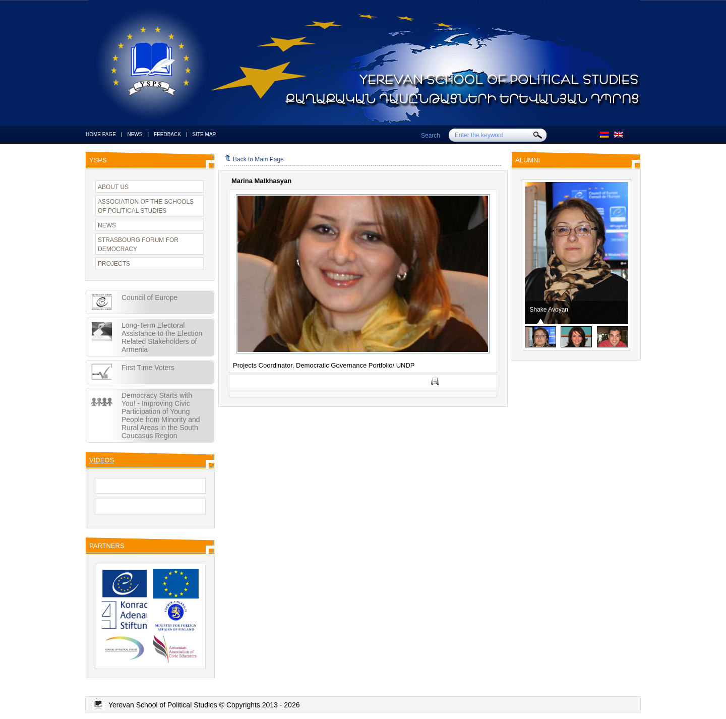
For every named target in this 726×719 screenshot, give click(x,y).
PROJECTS (114, 263)
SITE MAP (204, 134)
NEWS (134, 134)
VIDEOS (101, 460)
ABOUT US (113, 187)
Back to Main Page (254, 159)
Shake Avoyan (549, 309)
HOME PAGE (101, 134)
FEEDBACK (167, 134)
